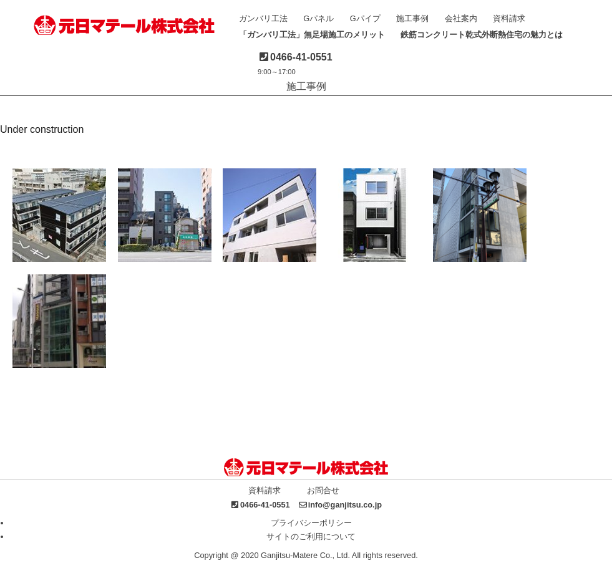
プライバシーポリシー (311, 522)
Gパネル (318, 18)
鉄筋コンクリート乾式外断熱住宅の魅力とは (482, 34)
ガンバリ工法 (263, 18)
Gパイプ (365, 18)
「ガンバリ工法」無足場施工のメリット (312, 34)
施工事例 (412, 18)
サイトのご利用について (311, 536)
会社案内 (461, 18)
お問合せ (323, 490)
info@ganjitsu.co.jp (345, 504)
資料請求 (509, 18)
